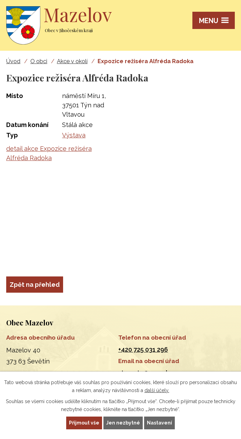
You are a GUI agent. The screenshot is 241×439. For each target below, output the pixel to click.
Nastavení (159, 423)
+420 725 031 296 (143, 349)
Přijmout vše (84, 423)
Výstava (74, 135)
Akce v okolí (72, 61)
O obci (38, 61)
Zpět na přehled (35, 284)
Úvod (13, 61)
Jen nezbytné (123, 423)
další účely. (156, 390)
